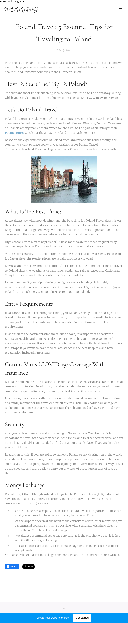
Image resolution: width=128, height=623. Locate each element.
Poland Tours (14, 132)
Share (12, 566)
